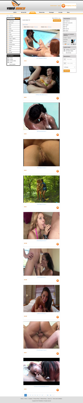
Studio (10, 28)
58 (47, 395)
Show (53, 18)
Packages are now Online (70, 49)
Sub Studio (11, 30)
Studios (66, 30)
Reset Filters (25, 24)
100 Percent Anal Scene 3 (41, 131)
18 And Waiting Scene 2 (41, 277)
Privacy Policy (36, 398)
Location (10, 42)
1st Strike (11, 59)
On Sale (10, 52)
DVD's (25, 398)
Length (10, 34)
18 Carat (11, 57)
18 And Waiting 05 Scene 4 (41, 240)
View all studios (12, 64)
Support (66, 24)
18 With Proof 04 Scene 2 (41, 313)
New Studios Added (69, 50)
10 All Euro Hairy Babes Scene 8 (41, 94)
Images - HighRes (12, 38)
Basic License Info (68, 22)
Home (8, 15)
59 (50, 395)
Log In (59, 5)
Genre (10, 24)
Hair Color (11, 36)
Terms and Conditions (57, 398)
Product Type (11, 20)
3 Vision (10, 62)
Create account (53, 5)
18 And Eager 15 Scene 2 (41, 204)
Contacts (30, 398)
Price (10, 32)
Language (11, 40)
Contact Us (67, 20)
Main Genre (11, 22)
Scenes (11, 15)
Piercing (10, 46)
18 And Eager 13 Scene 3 (41, 167)
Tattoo (10, 50)
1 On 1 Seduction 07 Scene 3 (41, 58)
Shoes (10, 48)
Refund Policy (43, 398)
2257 (10, 26)
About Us (67, 28)
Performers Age (12, 44)
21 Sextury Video (12, 60)
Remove (36, 26)
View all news (68, 52)
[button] (69, 67)
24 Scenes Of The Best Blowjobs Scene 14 (41, 386)
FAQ (66, 26)
